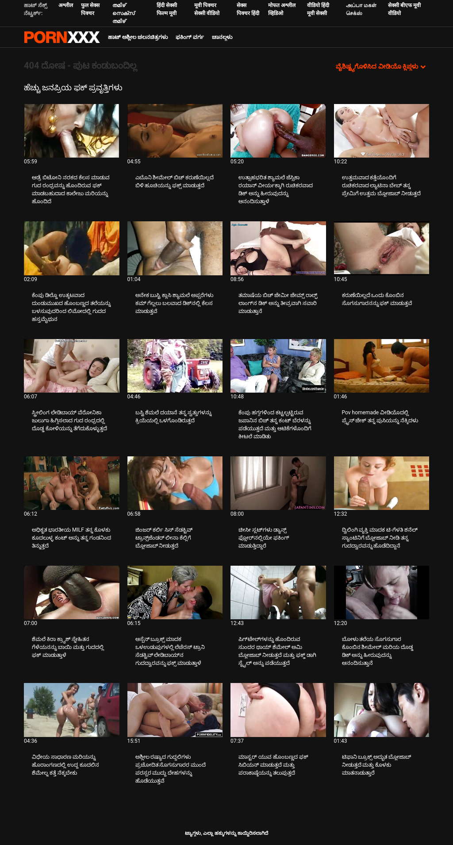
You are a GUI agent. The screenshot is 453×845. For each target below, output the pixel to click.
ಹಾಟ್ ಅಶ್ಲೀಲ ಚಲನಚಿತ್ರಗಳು (138, 37)
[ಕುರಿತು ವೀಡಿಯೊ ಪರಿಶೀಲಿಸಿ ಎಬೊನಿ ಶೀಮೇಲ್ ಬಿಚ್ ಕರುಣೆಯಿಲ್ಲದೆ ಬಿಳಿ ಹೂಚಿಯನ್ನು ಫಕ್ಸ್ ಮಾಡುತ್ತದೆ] (175, 131)
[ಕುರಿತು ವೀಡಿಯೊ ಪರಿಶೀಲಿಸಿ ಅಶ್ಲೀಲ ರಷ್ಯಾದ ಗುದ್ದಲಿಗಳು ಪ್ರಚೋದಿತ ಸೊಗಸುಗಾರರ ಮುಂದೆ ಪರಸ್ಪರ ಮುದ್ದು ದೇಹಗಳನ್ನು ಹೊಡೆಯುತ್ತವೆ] (175, 710)
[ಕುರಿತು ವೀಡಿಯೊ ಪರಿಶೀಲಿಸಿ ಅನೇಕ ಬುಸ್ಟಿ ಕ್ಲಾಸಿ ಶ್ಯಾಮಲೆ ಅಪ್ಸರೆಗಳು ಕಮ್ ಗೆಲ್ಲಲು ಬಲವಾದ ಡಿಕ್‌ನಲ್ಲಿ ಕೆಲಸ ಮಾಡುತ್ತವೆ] (175, 248)
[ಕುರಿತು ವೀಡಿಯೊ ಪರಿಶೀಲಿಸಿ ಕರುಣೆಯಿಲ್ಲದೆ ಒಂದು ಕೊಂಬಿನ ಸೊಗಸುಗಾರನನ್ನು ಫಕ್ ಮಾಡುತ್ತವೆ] (382, 248)
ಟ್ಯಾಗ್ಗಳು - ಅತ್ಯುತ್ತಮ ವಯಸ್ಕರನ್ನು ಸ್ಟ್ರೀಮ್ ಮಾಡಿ (62, 37)
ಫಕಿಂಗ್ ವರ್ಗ (190, 37)
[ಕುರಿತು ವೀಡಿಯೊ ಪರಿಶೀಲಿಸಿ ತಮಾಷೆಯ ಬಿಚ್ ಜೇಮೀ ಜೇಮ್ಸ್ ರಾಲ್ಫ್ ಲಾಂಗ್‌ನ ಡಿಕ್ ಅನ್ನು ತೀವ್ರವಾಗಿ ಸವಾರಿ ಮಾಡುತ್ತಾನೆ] (278, 248)
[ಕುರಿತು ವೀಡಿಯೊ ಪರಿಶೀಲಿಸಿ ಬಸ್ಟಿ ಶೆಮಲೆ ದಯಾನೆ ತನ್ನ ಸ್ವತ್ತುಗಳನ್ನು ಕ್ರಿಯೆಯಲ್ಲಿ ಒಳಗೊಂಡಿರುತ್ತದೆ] (175, 366)
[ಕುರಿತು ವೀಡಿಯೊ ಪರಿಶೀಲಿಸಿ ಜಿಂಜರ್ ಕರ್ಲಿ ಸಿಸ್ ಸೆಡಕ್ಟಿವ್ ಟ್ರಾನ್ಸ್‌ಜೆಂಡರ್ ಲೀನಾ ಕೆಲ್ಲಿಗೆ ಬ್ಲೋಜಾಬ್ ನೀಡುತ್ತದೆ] (175, 483)
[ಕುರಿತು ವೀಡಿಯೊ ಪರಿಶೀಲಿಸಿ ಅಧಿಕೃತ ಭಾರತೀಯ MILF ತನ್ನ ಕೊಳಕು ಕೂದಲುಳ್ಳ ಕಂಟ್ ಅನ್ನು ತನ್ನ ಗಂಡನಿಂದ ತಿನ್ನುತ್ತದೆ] (71, 483)
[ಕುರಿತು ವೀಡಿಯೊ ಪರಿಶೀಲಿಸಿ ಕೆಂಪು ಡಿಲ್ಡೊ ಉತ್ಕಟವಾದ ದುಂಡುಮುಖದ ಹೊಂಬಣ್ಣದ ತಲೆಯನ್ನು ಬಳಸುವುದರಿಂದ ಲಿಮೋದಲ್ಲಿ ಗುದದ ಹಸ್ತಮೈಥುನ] (71, 248)
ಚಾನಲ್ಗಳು (222, 37)
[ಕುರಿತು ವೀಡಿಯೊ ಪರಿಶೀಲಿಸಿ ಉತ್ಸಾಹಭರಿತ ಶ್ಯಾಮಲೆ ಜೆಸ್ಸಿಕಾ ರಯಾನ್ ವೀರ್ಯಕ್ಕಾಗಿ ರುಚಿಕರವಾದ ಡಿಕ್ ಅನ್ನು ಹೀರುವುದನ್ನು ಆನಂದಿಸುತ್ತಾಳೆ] (278, 131)
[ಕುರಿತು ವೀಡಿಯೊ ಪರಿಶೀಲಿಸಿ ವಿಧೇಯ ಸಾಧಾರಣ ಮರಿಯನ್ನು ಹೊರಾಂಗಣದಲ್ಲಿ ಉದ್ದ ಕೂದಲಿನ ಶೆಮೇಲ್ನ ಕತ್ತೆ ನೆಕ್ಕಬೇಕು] (71, 710)
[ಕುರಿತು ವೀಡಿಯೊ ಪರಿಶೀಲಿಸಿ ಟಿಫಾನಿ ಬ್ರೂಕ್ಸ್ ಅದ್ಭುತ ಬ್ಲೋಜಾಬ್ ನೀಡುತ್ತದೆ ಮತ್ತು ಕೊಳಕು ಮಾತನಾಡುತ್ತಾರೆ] (382, 710)
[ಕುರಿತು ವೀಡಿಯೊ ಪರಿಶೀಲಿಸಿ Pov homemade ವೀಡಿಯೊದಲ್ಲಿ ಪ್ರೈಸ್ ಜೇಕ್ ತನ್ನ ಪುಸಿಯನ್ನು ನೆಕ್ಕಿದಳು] (382, 366)
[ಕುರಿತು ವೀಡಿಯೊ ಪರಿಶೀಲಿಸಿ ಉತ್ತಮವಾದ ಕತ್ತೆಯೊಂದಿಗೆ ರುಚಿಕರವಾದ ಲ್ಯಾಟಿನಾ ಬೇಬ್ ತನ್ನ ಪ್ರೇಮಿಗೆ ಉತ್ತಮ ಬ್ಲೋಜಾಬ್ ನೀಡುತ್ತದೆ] (382, 131)
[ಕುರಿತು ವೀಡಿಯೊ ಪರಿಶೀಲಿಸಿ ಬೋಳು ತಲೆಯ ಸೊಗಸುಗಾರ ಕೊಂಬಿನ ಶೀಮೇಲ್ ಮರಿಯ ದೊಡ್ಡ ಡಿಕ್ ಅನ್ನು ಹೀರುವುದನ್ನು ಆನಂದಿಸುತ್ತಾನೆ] (382, 592)
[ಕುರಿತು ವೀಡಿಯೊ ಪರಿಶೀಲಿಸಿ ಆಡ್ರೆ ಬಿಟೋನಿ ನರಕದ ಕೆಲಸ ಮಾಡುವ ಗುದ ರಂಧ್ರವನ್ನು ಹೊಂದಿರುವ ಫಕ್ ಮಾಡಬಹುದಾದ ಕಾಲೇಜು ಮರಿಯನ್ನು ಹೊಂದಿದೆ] (71, 131)
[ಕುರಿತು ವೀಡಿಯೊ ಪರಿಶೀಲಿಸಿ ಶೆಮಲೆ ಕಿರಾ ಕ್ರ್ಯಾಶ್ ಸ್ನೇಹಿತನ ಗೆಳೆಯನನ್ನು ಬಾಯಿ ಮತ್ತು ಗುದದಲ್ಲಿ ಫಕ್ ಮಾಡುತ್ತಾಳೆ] (71, 592)
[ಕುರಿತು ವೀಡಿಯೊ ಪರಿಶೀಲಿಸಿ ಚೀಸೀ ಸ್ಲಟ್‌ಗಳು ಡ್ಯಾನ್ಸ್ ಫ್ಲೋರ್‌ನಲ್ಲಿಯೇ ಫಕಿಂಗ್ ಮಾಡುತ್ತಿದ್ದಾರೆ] (278, 483)
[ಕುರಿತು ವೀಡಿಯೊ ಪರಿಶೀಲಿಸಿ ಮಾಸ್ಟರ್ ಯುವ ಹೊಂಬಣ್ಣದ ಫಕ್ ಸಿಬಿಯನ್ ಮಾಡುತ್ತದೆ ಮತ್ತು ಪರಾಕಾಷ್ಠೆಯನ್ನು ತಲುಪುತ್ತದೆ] (278, 710)
